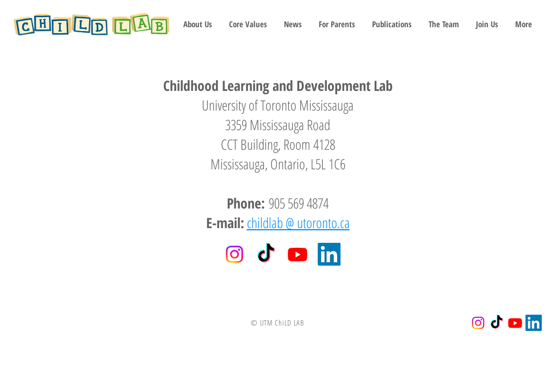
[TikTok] (266, 254)
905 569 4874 (297, 203)
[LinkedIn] (329, 254)
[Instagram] (234, 254)
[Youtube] (297, 254)
